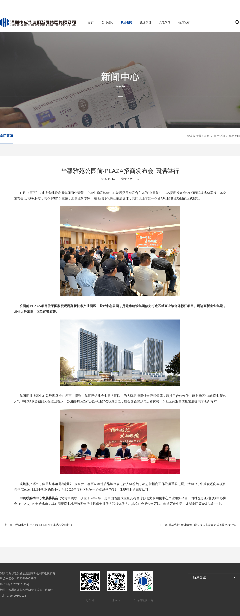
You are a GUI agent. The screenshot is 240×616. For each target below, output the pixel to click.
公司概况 (107, 22)
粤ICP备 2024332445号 (14, 584)
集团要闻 (126, 22)
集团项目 (145, 22)
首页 (91, 22)
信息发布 (184, 22)
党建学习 (164, 22)
